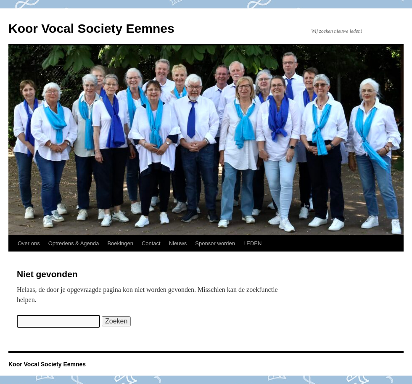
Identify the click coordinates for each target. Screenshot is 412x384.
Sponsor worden (215, 243)
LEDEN (252, 243)
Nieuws (178, 243)
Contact (151, 243)
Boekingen (120, 243)
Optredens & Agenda (73, 243)
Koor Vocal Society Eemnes (91, 28)
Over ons (29, 243)
